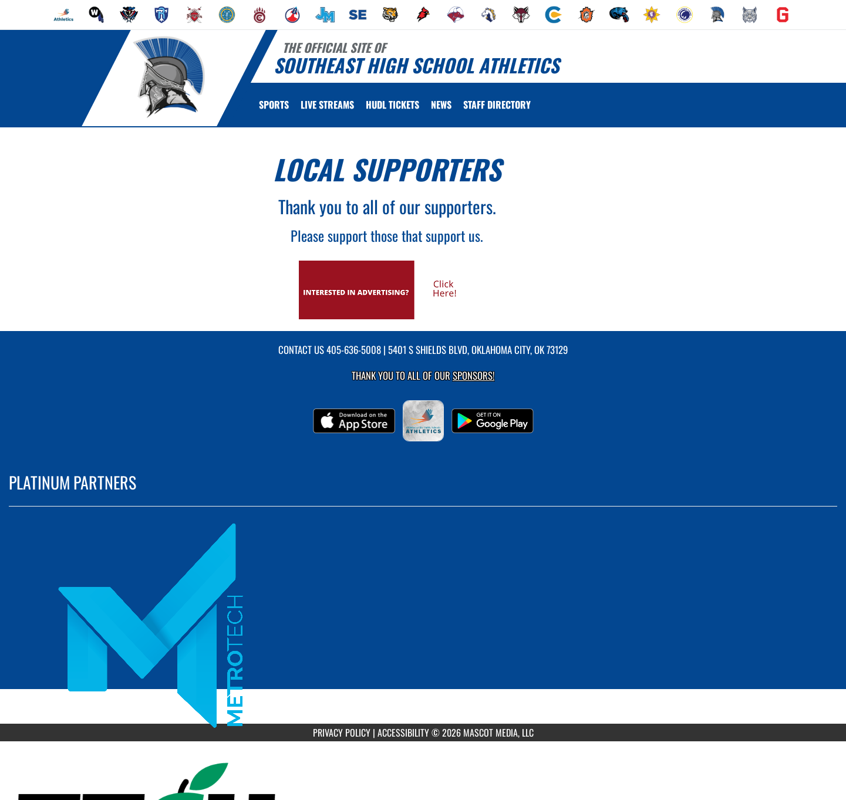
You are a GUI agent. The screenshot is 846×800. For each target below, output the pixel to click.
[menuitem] (63, 14)
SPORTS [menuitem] (274, 104)
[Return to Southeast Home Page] (168, 76)
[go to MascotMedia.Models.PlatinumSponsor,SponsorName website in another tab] (423, 624)
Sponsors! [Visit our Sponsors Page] (473, 375)
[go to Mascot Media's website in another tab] (387, 288)
